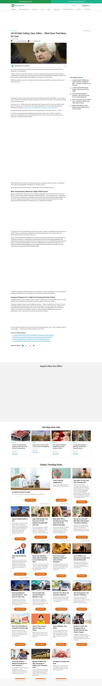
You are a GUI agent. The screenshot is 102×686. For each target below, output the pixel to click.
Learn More (61, 500)
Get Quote (81, 575)
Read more (15, 454)
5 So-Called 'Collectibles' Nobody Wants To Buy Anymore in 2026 (59, 446)
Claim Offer (82, 502)
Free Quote (81, 609)
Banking (13, 9)
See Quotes (40, 609)
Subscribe (85, 5)
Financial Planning (24, 9)
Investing (34, 9)
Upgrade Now (40, 574)
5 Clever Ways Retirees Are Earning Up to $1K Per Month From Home (31, 339)
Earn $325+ (61, 644)
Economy (15, 30)
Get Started (30, 500)
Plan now (61, 575)
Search (74, 5)
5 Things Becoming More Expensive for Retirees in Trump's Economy (79, 446)
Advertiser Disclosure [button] (87, 30)
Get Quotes (81, 644)
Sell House (20, 644)
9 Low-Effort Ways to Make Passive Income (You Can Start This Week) (31, 341)
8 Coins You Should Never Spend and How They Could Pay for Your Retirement (19, 446)
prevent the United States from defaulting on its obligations (41, 107)
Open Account (61, 537)
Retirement (57, 9)
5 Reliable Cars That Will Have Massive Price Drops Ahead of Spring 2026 (32, 337)
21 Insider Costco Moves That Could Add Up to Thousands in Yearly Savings (32, 335)
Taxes (42, 9)
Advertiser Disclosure (44, 503)
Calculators (88, 9)
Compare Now (20, 609)
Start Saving (81, 537)
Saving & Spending (68, 9)
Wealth (14, 442)
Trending (78, 9)
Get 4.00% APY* (40, 537)
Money (12, 30)
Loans (48, 9)
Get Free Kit (41, 644)
